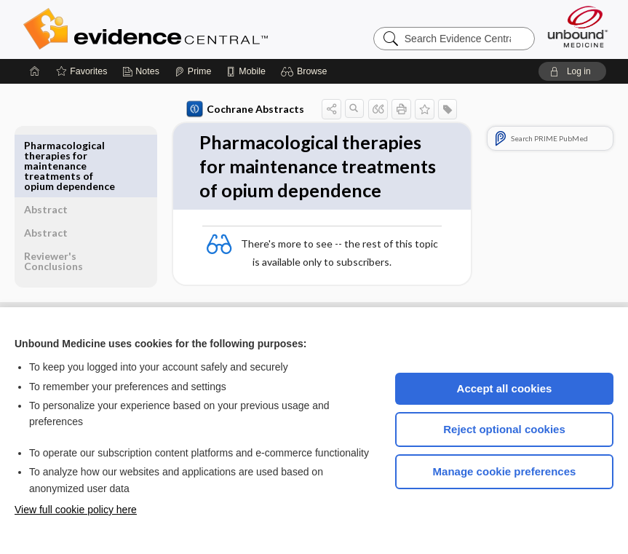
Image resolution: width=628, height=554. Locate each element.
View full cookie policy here (76, 509)
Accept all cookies (504, 388)
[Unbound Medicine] (578, 27)
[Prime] (193, 71)
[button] (306, 71)
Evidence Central (204, 29)
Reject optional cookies (504, 429)
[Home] (35, 71)
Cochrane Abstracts (212, 109)
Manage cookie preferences (504, 471)
